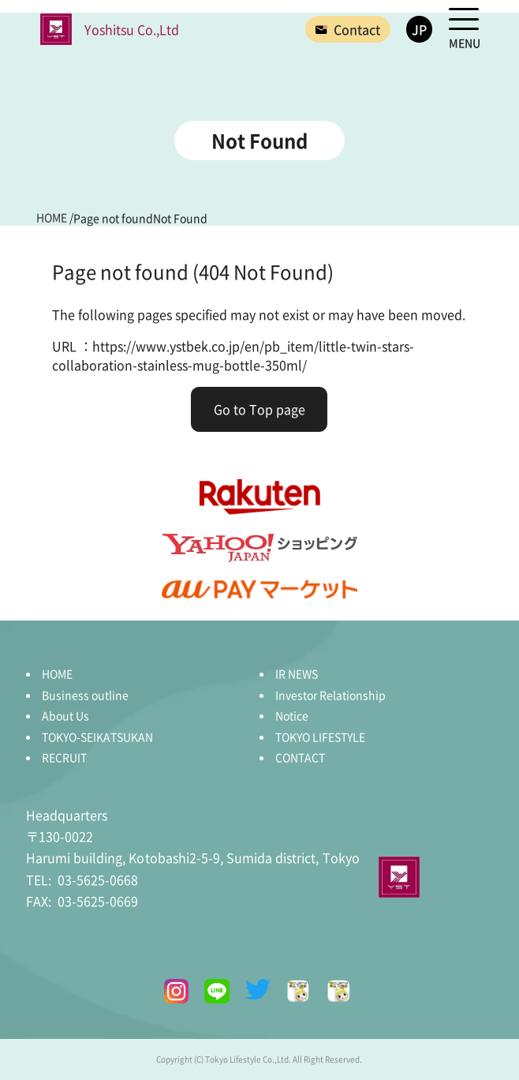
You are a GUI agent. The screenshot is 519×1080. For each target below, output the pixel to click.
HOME (57, 673)
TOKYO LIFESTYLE (320, 736)
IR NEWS (296, 673)
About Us (65, 715)
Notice (291, 715)
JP (419, 29)
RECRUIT (64, 757)
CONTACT (300, 757)
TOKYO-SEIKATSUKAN (97, 736)
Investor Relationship (330, 695)
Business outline (85, 695)
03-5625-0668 (82, 879)
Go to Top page (259, 408)
